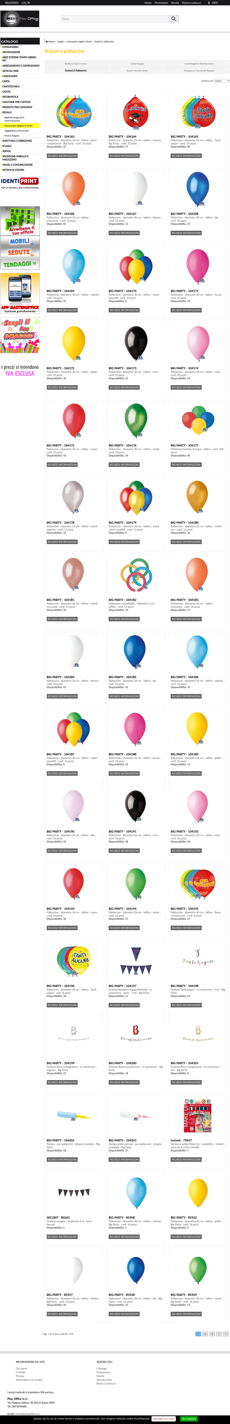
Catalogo (102, 1368)
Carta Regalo (137, 63)
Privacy (20, 1376)
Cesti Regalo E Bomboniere (199, 63)
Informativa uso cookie (29, 1379)
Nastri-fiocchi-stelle (137, 70)
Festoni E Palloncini (75, 70)
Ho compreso (189, 1419)
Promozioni (161, 2)
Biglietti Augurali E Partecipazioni (14, 119)
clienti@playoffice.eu (27, 1414)
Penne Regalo (12, 135)
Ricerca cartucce (191, 2)
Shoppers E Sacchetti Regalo (199, 70)
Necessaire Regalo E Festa (19, 125)
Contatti (20, 1372)
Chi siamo (21, 1368)
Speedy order (104, 1379)
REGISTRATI (11, 2)
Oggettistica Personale (17, 130)
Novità (175, 2)
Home (147, 2)
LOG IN (26, 2)
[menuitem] (193, 2)
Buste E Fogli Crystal (75, 63)
